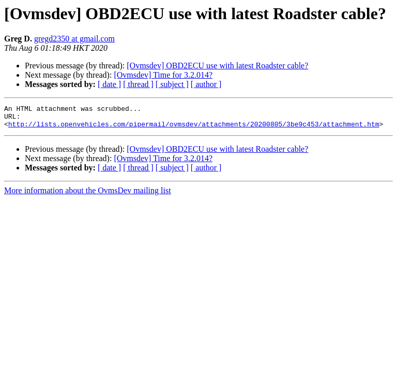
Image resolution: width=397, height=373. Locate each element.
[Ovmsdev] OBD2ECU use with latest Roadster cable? (217, 65)
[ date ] (109, 84)
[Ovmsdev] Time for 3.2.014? (163, 74)
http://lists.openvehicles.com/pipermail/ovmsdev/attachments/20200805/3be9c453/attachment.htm (193, 128)
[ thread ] (138, 84)
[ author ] (206, 84)
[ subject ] (172, 84)
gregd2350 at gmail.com (74, 38)
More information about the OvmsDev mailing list (87, 195)
